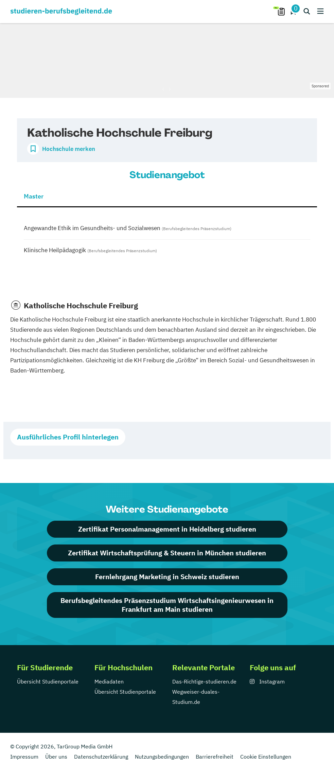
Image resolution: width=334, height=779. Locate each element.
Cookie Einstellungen (265, 756)
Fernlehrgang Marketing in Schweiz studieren (167, 576)
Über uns (56, 756)
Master (33, 196)
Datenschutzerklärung (101, 756)
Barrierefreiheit (214, 756)
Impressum (24, 756)
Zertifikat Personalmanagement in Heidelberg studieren (167, 529)
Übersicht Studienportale (47, 681)
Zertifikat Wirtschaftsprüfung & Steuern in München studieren (167, 552)
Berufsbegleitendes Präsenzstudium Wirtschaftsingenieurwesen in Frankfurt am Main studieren (167, 605)
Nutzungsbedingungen (162, 756)
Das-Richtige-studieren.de (204, 681)
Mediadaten (109, 681)
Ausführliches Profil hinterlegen (68, 437)
